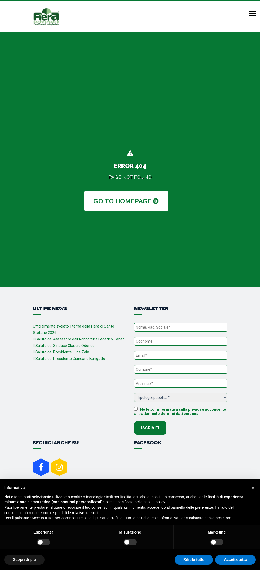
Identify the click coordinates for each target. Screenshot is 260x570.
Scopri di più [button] (24, 559)
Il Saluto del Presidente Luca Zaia (61, 352)
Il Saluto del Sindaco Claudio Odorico (63, 345)
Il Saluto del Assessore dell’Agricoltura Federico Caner (78, 339)
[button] (253, 488)
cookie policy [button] (154, 502)
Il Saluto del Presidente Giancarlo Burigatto (69, 358)
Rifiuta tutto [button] (194, 559)
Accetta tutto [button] (235, 559)
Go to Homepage (126, 201)
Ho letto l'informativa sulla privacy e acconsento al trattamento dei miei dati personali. (180, 411)
